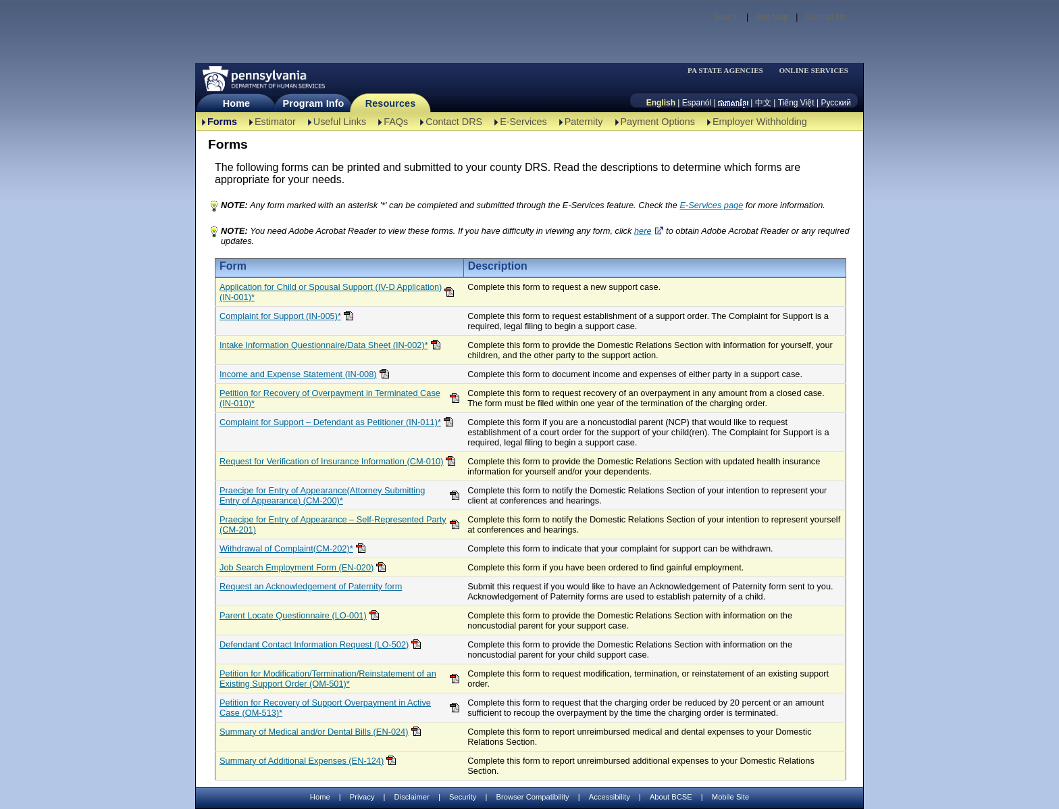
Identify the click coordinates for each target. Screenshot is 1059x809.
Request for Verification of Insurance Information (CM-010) (331, 461)
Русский (836, 102)
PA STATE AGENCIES (725, 70)
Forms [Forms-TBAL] (222, 121)
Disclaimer (412, 797)
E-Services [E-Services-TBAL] (523, 121)
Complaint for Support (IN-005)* (280, 316)
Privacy (362, 797)
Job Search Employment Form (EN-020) (296, 567)
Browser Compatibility (532, 797)
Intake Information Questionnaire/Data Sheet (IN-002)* (323, 345)
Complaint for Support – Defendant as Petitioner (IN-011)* (330, 422)
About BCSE (671, 797)
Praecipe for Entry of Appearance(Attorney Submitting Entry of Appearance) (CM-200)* (322, 495)
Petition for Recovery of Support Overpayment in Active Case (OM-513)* (325, 707)
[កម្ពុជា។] (733, 102)
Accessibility (609, 797)
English (660, 102)
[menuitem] (729, 70)
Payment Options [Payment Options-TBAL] (658, 121)
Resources (390, 103)
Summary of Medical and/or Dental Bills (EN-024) (314, 732)
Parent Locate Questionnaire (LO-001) (293, 615)
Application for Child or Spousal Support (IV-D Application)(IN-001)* (330, 292)
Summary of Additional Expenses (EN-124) (301, 761)
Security (462, 797)
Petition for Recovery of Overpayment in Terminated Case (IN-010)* (329, 398)
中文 (763, 102)
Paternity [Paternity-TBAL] (584, 121)
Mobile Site (730, 797)
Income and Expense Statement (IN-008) (298, 374)
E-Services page (711, 205)
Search (726, 17)
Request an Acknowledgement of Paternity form (310, 586)
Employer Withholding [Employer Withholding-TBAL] (760, 121)
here (643, 231)
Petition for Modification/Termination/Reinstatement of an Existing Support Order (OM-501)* (327, 678)
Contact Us (826, 17)
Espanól (696, 102)
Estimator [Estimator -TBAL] (275, 121)
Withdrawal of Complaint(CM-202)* (286, 548)
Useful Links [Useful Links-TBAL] (339, 121)
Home (236, 103)
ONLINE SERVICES (813, 70)
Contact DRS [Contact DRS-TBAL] (453, 121)
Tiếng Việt (796, 102)
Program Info (313, 103)
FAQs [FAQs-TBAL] (396, 121)
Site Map (771, 17)
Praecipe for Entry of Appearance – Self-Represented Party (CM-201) (332, 524)
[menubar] (729, 70)
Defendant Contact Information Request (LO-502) (314, 644)
